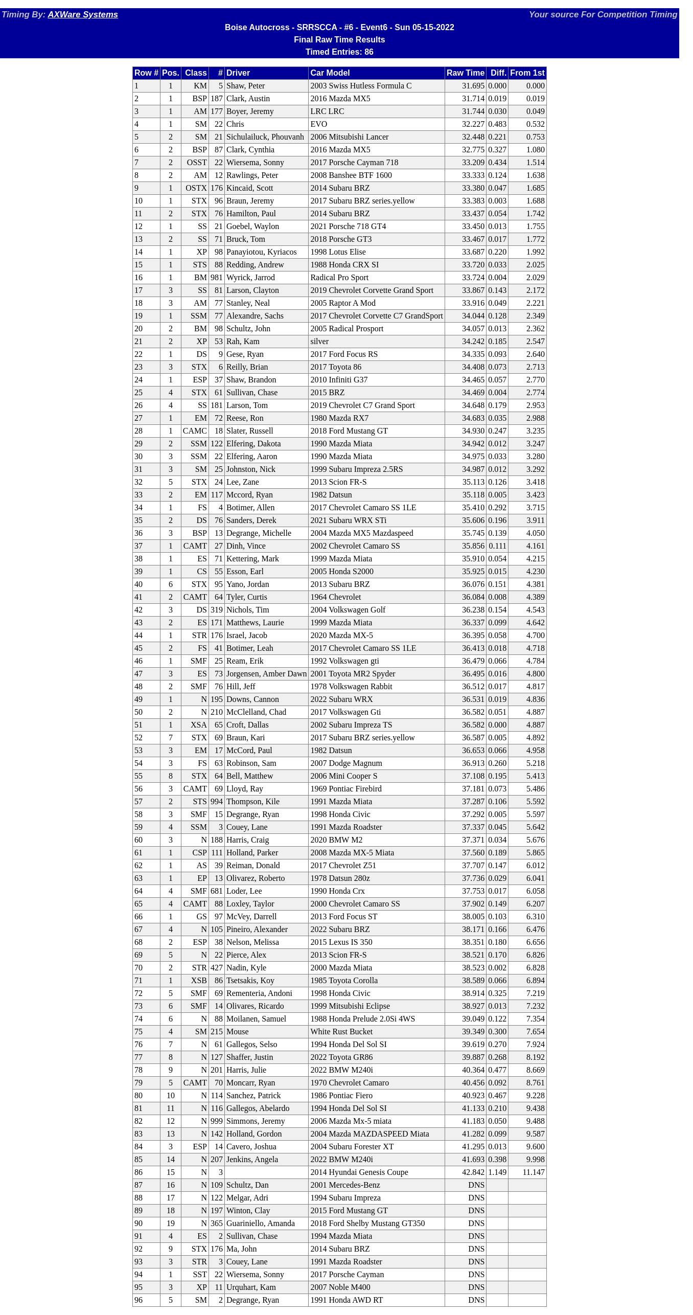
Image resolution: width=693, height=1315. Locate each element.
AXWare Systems (83, 14)
